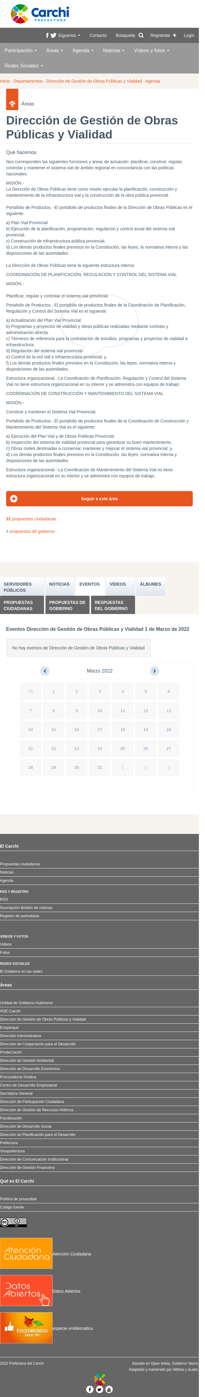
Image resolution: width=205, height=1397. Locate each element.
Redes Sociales (24, 65)
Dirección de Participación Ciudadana (32, 1102)
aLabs (193, 1369)
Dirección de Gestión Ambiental (27, 1060)
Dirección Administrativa (20, 1036)
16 (76, 729)
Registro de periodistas (19, 916)
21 (30, 748)
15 (53, 729)
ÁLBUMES (150, 584)
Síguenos (69, 35)
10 (99, 710)
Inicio (5, 81)
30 (76, 767)
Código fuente (12, 1207)
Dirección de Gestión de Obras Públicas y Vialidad (94, 81)
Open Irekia (160, 1363)
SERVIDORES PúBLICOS (18, 587)
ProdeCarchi (10, 1052)
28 (30, 691)
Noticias (114, 50)
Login (189, 35)
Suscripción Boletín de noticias (26, 908)
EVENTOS (89, 584)
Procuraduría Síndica (18, 1077)
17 (99, 729)
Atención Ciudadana (45, 1254)
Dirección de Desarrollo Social (26, 1126)
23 (76, 748)
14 (30, 729)
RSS (4, 899)
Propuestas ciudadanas (18, 605)
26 (145, 748)
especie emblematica (46, 1328)
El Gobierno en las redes (21, 971)
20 (169, 729)
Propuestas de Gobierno (67, 605)
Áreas (54, 50)
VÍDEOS (118, 584)
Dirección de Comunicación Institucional (34, 1159)
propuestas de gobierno (30, 531)
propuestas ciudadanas (31, 518)
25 (122, 748)
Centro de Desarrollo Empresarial (28, 1085)
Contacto (98, 35)
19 (145, 729)
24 (99, 748)
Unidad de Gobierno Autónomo (26, 1003)
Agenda (83, 50)
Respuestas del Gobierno (111, 605)
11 (122, 710)
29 (53, 767)
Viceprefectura (12, 1151)
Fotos (5, 952)
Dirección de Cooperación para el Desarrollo (38, 1044)
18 (122, 729)
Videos (6, 944)
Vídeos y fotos (151, 50)
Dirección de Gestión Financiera (27, 1167)
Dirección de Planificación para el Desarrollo (37, 1135)
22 (53, 748)
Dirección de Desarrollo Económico (30, 1069)
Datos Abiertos (40, 1291)
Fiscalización (11, 1118)
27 (169, 748)
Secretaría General (16, 1093)
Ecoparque (9, 1027)
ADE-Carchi (10, 1011)
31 (99, 767)
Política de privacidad (18, 1199)
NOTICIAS (59, 584)
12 (145, 710)
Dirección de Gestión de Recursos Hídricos (37, 1110)
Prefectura (9, 1143)
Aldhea (178, 1369)
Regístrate (160, 35)
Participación (21, 50)
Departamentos (28, 81)
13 (169, 710)
